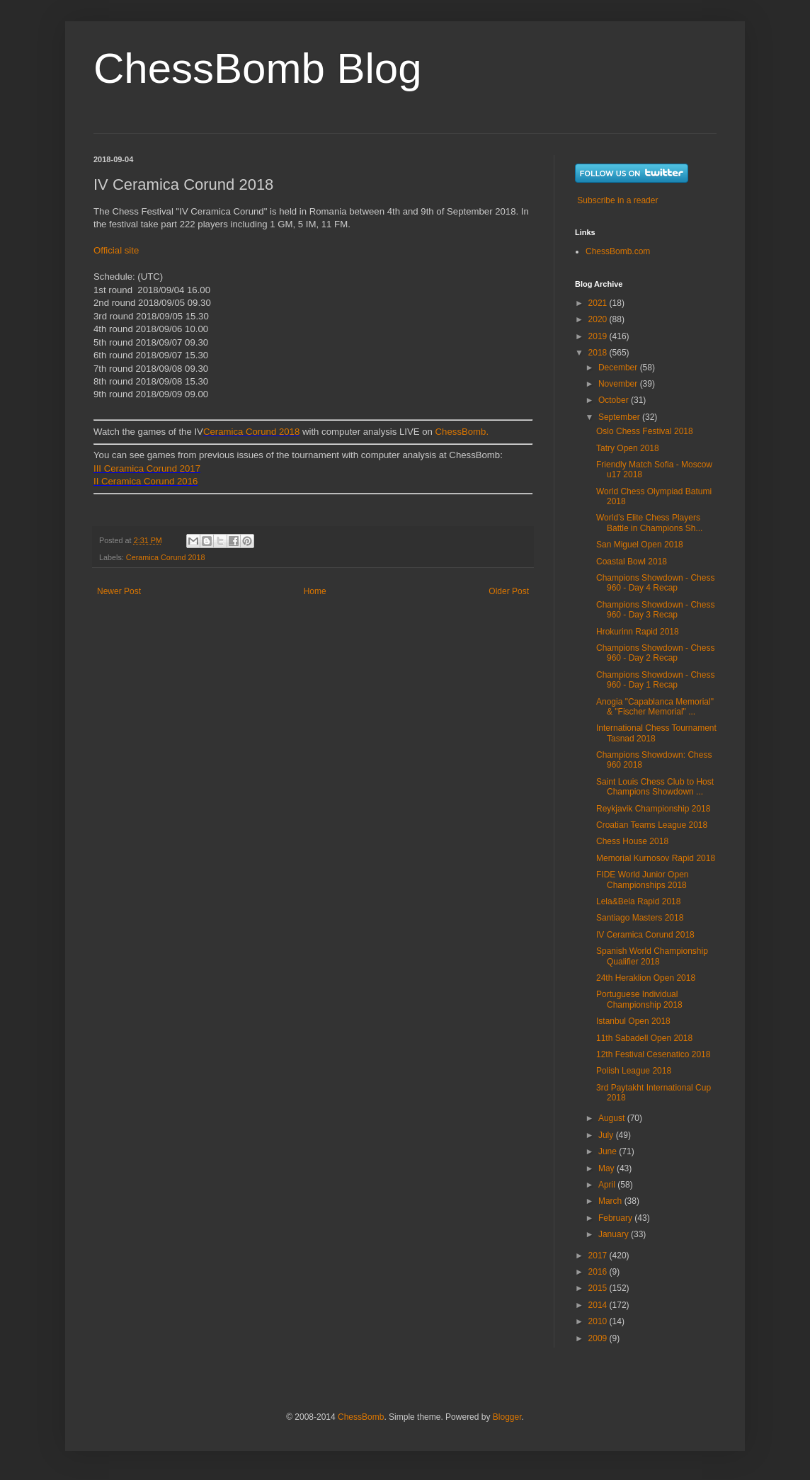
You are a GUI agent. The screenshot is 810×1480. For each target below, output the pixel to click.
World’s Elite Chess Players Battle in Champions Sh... (649, 523)
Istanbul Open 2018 (633, 1021)
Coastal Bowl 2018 (631, 562)
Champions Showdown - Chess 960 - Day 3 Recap (655, 610)
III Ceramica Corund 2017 (146, 468)
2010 (599, 1321)
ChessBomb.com (618, 251)
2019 (599, 336)
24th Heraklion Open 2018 (645, 978)
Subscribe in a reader (617, 200)
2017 (599, 1255)
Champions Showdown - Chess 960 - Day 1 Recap (655, 680)
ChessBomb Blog (257, 68)
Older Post (509, 591)
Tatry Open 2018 (627, 448)
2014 (599, 1305)
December (619, 367)
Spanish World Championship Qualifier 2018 (652, 956)
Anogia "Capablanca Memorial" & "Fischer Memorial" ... (655, 707)
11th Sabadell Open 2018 (644, 1038)
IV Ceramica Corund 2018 (645, 935)
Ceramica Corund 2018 (251, 431)
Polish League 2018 (633, 1071)
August (612, 1118)
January (614, 1234)
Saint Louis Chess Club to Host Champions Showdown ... (655, 787)
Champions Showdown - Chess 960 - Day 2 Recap (655, 653)
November (619, 384)
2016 (599, 1272)
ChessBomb (361, 1417)
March (611, 1201)
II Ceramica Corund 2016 (145, 481)
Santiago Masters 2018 (639, 918)
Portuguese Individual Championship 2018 (639, 999)
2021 (599, 303)
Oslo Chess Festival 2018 (644, 431)
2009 (599, 1338)
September (620, 417)
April (607, 1185)
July (607, 1135)
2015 (599, 1288)
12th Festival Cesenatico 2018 (653, 1054)
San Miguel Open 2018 (639, 545)
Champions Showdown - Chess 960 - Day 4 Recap (655, 583)
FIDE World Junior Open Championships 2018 (642, 879)
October (614, 400)
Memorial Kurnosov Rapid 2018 (655, 858)
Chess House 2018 (632, 841)
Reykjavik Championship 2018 (653, 809)
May (607, 1168)
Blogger (507, 1417)
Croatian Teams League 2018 (651, 825)
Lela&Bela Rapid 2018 (638, 901)
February (616, 1218)
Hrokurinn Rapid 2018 (637, 632)
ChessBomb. (462, 431)
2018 (599, 353)
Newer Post (119, 591)
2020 (599, 319)
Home (315, 591)
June (608, 1151)
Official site (116, 250)
